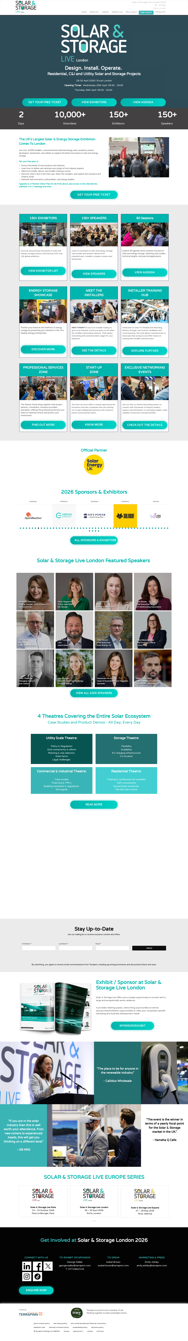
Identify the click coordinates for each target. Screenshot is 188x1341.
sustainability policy (80, 1327)
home (84, 12)
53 (95, 531)
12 (53, 528)
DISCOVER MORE (43, 349)
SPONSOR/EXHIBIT (132, 1025)
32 (113, 528)
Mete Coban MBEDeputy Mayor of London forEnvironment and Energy (148, 681)
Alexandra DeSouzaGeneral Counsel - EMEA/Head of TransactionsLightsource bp (39, 604)
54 (98, 531)
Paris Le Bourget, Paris (43, 1213)
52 (92, 531)
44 (149, 528)
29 (104, 528)
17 (68, 528)
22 (83, 528)
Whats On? (94, 12)
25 (92, 528)
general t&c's (78, 1331)
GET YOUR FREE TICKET (44, 102)
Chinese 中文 (160, 12)
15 (62, 528)
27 (98, 528)
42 (143, 528)
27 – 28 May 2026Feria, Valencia (145, 1210)
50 (167, 528)
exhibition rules (39, 1327)
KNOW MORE (94, 424)
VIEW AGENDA (143, 102)
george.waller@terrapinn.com (75, 1265)
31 (110, 528)
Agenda (105, 12)
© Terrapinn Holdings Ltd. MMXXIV (47, 1331)
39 (134, 528)
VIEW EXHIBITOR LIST (43, 271)
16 (65, 528)
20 (77, 528)
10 (47, 528)
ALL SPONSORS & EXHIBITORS (95, 540)
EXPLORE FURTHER (144, 350)
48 (161, 528)
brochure (100, 1331)
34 (119, 528)
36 (125, 528)
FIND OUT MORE (43, 425)
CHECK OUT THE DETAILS (145, 425)
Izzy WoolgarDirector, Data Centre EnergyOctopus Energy (70, 681)
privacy (66, 1331)
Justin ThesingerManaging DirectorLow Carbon (27, 681)
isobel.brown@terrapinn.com (113, 1265)
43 (146, 528)
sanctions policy (97, 1327)
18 (71, 528)
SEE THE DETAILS (94, 350)
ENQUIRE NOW (36, 1290)
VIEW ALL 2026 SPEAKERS (94, 693)
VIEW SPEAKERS (94, 274)
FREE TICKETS (146, 13)
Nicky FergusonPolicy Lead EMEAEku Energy (66, 604)
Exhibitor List (117, 12)
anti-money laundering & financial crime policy (88, 1323)
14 (59, 528)
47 (158, 528)
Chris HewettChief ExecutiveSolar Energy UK (104, 642)
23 (86, 528)
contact (90, 1331)
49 (164, 528)
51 (89, 531)
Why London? (131, 12)
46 (155, 528)
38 (131, 528)
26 (95, 528)
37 (128, 528)
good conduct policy (41, 1323)
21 (80, 528)
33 (116, 528)
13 (56, 528)
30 (107, 528)
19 (74, 528)
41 (140, 528)
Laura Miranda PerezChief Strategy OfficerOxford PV (145, 642)
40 (137, 528)
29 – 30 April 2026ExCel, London (94, 1210)
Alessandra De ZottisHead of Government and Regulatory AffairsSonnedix (116, 681)
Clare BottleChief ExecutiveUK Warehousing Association (148, 604)
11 (50, 528)
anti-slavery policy (60, 1323)
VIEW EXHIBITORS (94, 102)
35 (122, 528)
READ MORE (94, 804)
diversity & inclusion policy (59, 1327)
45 (152, 528)
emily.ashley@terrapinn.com (152, 1265)
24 (89, 528)
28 (101, 528)
